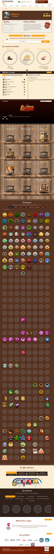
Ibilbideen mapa (49, 72)
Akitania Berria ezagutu (48, 519)
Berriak (30, 5)
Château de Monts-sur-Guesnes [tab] (19, 498)
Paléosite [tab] (22, 500)
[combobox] (46, 101)
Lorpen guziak (11, 207)
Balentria (16, 207)
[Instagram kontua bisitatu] (4, 4)
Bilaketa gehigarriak (37, 207)
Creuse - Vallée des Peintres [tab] (31, 496)
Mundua (11, 5)
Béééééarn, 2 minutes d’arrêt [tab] (11, 472)
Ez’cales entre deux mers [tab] (22, 472)
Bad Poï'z (43, 207)
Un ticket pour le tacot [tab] (21, 474)
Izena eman (43, 2)
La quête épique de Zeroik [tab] (11, 474)
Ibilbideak (17, 5)
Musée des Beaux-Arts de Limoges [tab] (30, 498)
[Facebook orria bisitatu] (3, 4)
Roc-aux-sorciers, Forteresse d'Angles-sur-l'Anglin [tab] (42, 498)
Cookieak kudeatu (47, 552)
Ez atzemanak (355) (15, 75)
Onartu (47, 547)
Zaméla (21, 207)
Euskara (51, 4)
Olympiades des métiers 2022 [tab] (10, 496)
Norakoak (49, 5)
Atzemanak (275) (9, 75)
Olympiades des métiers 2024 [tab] (9, 498)
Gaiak (26, 207)
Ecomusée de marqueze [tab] (32, 500)
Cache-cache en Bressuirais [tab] (32, 472)
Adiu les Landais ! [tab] (42, 472)
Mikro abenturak (23, 5)
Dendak (43, 5)
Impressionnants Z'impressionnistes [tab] (42, 474)
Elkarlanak (36, 5)
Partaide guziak (49, 533)
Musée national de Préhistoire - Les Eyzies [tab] (42, 496)
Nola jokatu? (5, 5)
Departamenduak (31, 207)
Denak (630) (4, 75)
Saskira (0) (20, 75)
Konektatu (40, 2)
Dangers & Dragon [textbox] (43, 101)
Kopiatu (45, 42)
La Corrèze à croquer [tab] (31, 474)
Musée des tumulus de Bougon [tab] (20, 496)
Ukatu (46, 550)
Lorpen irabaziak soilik (6, 209)
